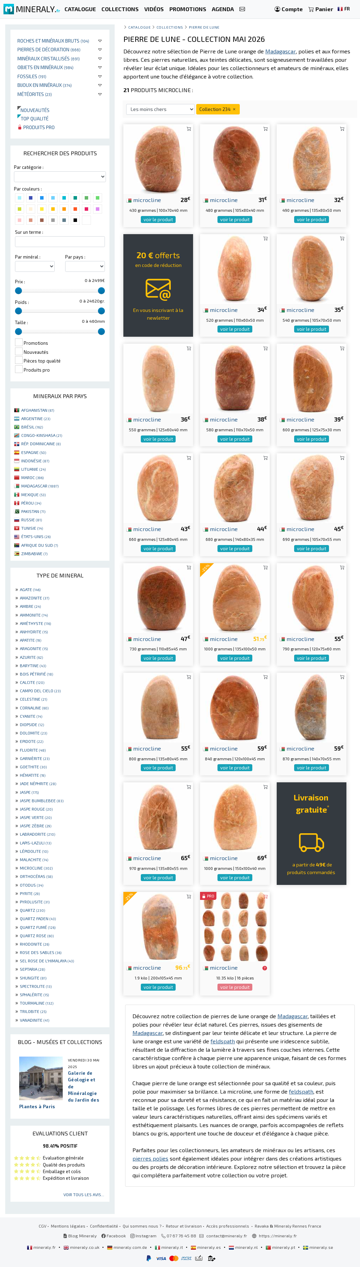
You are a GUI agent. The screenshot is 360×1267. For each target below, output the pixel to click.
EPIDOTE (31, 741)
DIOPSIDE (32, 724)
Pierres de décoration (49, 49)
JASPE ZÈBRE (35, 825)
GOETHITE (33, 766)
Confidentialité (104, 1225)
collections (169, 27)
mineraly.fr (42, 1247)
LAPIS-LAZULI (35, 842)
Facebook (113, 1235)
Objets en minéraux (45, 67)
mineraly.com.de (127, 1247)
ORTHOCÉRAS (36, 876)
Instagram (143, 1235)
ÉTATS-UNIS (36, 536)
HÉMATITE (32, 775)
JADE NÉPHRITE (38, 783)
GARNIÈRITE (34, 758)
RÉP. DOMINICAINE (41, 443)
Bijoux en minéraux (44, 85)
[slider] (18, 290)
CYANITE (31, 716)
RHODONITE (34, 943)
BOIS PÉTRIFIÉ (36, 673)
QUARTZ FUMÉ (37, 927)
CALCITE (32, 682)
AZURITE (31, 657)
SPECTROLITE (36, 986)
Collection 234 (218, 109)
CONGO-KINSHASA (41, 435)
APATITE (30, 640)
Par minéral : (27, 257)
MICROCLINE (36, 867)
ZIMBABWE (34, 553)
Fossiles (31, 76)
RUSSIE (31, 519)
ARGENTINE (35, 418)
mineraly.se (318, 1247)
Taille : (21, 322)
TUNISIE (32, 528)
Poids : (22, 302)
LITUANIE (33, 469)
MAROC (32, 477)
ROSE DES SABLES (40, 952)
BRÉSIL (32, 426)
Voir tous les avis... (83, 1194)
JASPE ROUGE (36, 808)
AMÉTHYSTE (35, 623)
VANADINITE (34, 1020)
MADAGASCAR (40, 485)
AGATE (30, 589)
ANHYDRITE (34, 631)
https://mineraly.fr (278, 1235)
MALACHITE (34, 859)
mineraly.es (206, 1247)
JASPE (29, 792)
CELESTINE (33, 698)
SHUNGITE (33, 977)
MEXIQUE (33, 494)
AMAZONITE (34, 597)
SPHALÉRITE (34, 994)
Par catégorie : (29, 167)
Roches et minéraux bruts (53, 41)
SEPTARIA (32, 969)
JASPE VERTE (36, 817)
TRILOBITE (33, 1011)
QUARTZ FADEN (38, 918)
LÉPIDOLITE (34, 851)
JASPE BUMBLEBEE (41, 800)
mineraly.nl (244, 1247)
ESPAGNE (33, 452)
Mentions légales (68, 1225)
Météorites (34, 94)
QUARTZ (32, 910)
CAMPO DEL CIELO (40, 690)
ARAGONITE (34, 648)
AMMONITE (34, 614)
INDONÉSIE (35, 460)
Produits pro (36, 127)
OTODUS (31, 884)
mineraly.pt (281, 1247)
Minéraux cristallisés (48, 58)
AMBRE (30, 606)
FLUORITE (33, 749)
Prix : (20, 281)
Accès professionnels (228, 1225)
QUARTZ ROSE (37, 935)
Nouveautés (33, 110)
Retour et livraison (184, 1225)
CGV (42, 1225)
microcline (143, 199)
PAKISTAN (33, 511)
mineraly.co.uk (81, 1247)
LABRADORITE (37, 834)
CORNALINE (34, 707)
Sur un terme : (29, 232)
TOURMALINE (36, 1002)
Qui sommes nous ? (142, 1225)
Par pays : (75, 257)
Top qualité (32, 118)
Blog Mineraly (80, 1235)
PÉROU (31, 502)
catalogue (139, 27)
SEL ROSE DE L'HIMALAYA (47, 960)
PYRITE (30, 893)
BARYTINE (33, 665)
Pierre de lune (204, 27)
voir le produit (158, 219)
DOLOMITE (33, 732)
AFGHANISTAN (37, 410)
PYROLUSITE (34, 901)
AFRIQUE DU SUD (39, 545)
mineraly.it (169, 1247)
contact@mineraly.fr (226, 1235)
